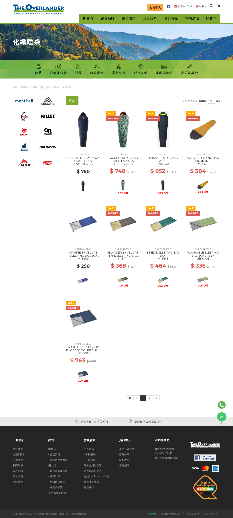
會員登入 (155, 7)
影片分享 (124, 454)
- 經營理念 (19, 454)
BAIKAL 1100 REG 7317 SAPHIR (163, 159)
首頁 (15, 87)
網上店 (52, 465)
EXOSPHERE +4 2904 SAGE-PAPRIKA (123, 159)
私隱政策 (18, 465)
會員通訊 (89, 487)
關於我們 (18, 449)
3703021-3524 (83, 164)
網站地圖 (152, 513)
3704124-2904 (123, 164)
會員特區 (171, 18)
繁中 (182, 6)
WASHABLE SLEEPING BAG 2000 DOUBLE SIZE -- (83, 350)
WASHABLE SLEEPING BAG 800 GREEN (203, 254)
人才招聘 (18, 470)
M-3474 (123, 258)
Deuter (83, 154)
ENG (189, 6)
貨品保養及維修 (57, 492)
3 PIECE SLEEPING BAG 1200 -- (163, 254)
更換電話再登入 (93, 470)
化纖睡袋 (66, 87)
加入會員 (89, 449)
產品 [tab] (72, 100)
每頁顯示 (203, 101)
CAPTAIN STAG (203, 154)
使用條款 (18, 460)
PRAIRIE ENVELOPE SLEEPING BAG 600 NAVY (83, 255)
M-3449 (83, 258)
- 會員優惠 (90, 454)
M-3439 (203, 164)
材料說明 (124, 460)
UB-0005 (203, 258)
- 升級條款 (90, 460)
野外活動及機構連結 (166, 458)
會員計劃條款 (91, 481)
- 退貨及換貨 (55, 487)
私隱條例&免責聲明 (170, 513)
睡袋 (56, 87)
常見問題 (18, 476)
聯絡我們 (18, 481)
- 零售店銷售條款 (58, 460)
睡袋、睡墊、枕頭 (42, 87)
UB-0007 (83, 353)
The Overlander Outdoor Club (164, 450)
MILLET (163, 154)
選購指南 (124, 465)
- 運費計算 (54, 476)
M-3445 (163, 258)
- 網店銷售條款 (56, 481)
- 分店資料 (54, 454)
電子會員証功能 (93, 465)
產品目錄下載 (127, 449)
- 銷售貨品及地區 (58, 470)
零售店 (52, 449)
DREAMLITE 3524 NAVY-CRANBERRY (83, 159)
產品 (218, 101)
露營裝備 (25, 87)
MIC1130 (163, 164)
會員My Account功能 (96, 476)
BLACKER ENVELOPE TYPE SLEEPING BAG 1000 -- (123, 255)
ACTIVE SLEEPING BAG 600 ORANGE (203, 159)
